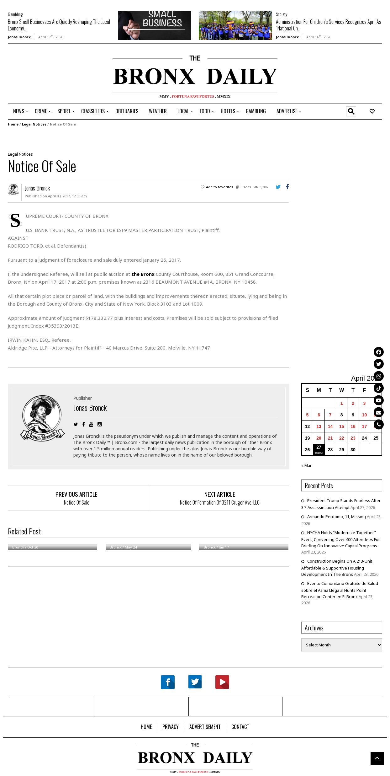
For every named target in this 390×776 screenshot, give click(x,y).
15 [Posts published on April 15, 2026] (341, 426)
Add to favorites (219, 186)
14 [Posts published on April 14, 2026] (330, 426)
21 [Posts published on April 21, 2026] (330, 438)
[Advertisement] (44, 75)
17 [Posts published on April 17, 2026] (364, 426)
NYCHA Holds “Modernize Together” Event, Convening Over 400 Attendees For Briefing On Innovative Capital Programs (340, 539)
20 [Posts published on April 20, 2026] (318, 438)
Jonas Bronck (19, 37)
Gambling (15, 14)
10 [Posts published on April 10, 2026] (364, 414)
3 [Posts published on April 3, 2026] (364, 403)
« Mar (306, 465)
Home (13, 123)
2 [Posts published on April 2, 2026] (353, 403)
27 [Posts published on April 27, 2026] (318, 447)
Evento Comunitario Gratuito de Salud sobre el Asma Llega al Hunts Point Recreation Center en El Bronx (339, 590)
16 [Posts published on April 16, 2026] (353, 426)
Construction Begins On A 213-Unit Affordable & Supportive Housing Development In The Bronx (336, 567)
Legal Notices (34, 123)
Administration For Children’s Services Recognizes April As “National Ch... (328, 25)
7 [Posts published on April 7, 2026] (330, 414)
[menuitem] (18, 111)
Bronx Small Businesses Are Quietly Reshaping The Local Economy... (59, 25)
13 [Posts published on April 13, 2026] (318, 426)
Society (281, 14)
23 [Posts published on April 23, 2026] (353, 438)
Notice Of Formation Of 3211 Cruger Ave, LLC (220, 502)
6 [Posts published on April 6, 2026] (319, 414)
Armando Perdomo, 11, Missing (336, 516)
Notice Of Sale (76, 502)
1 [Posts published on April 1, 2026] (341, 403)
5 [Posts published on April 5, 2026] (307, 414)
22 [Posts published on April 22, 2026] (341, 438)
